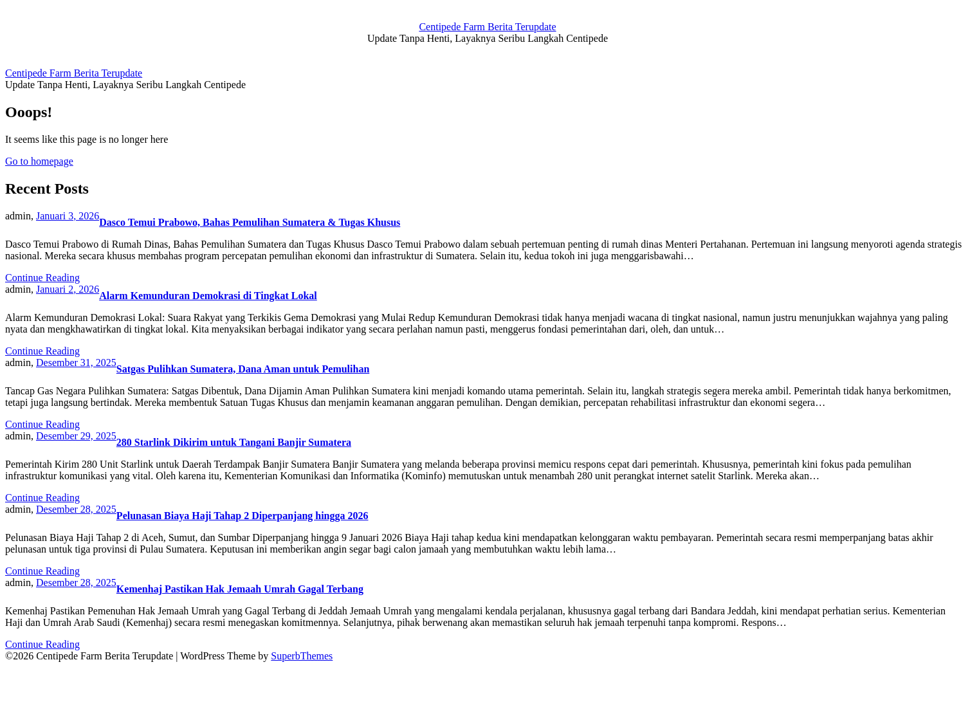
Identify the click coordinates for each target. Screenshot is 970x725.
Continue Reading (42, 277)
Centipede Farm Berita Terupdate (487, 26)
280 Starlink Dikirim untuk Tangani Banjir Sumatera (233, 442)
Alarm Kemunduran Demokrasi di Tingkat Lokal (208, 295)
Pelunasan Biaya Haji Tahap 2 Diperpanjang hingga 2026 (242, 515)
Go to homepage (39, 161)
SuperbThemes (302, 655)
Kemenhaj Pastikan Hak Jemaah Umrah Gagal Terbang (239, 588)
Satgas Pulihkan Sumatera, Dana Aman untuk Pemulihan (242, 368)
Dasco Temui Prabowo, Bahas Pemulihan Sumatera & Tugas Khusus (249, 222)
